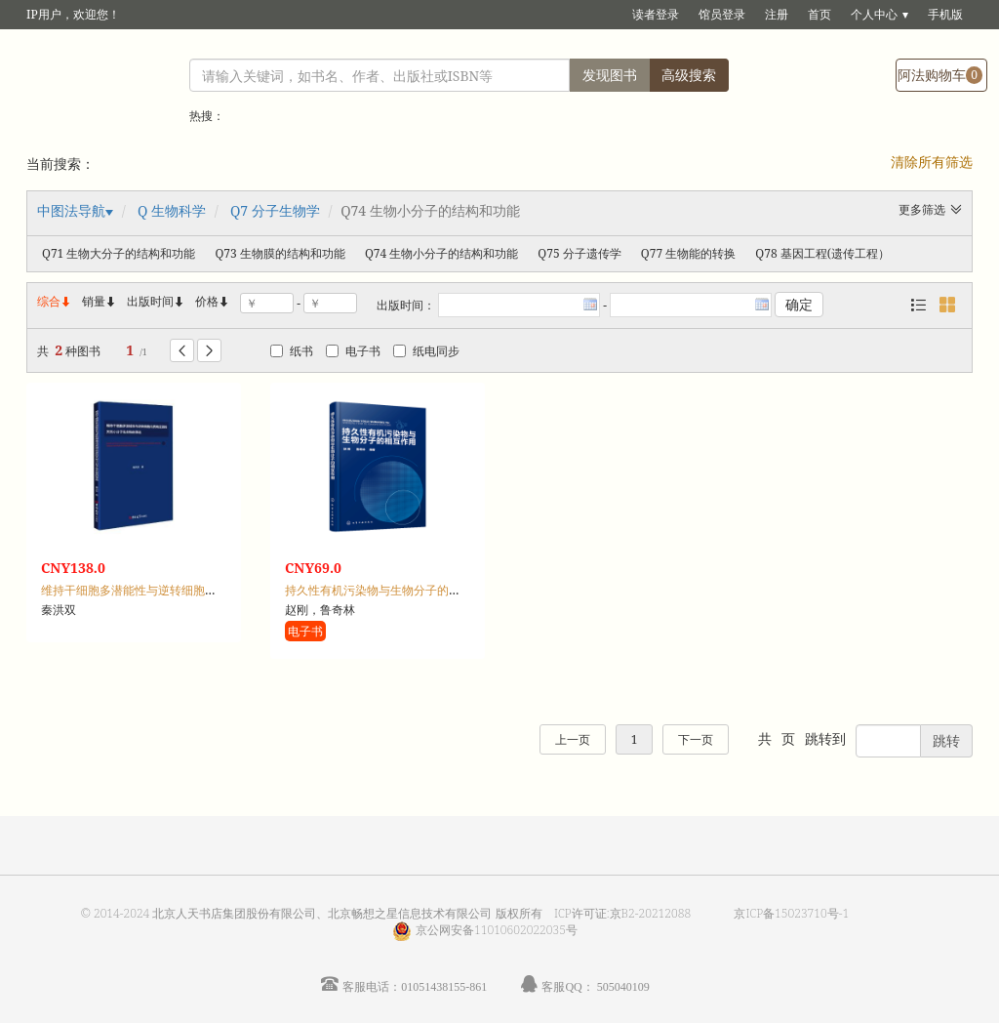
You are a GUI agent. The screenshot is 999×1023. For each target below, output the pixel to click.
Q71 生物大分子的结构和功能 (118, 253)
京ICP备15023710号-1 (791, 913)
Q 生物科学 (172, 210)
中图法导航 (71, 210)
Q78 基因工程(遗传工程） (822, 253)
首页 (819, 14)
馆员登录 (722, 14)
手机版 (945, 14)
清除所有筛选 (932, 161)
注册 (776, 14)
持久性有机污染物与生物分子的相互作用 (390, 590)
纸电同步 (426, 351)
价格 (207, 301)
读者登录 (655, 14)
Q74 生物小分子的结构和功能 (441, 253)
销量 (99, 301)
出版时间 (156, 301)
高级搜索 (688, 74)
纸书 (291, 351)
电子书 (353, 351)
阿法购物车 (940, 74)
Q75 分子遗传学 (579, 253)
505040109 (623, 986)
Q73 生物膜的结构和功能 (279, 253)
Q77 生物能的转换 (688, 253)
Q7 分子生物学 (275, 210)
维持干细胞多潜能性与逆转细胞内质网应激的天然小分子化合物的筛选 (222, 590)
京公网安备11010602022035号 (497, 929)
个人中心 (874, 14)
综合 (54, 301)
